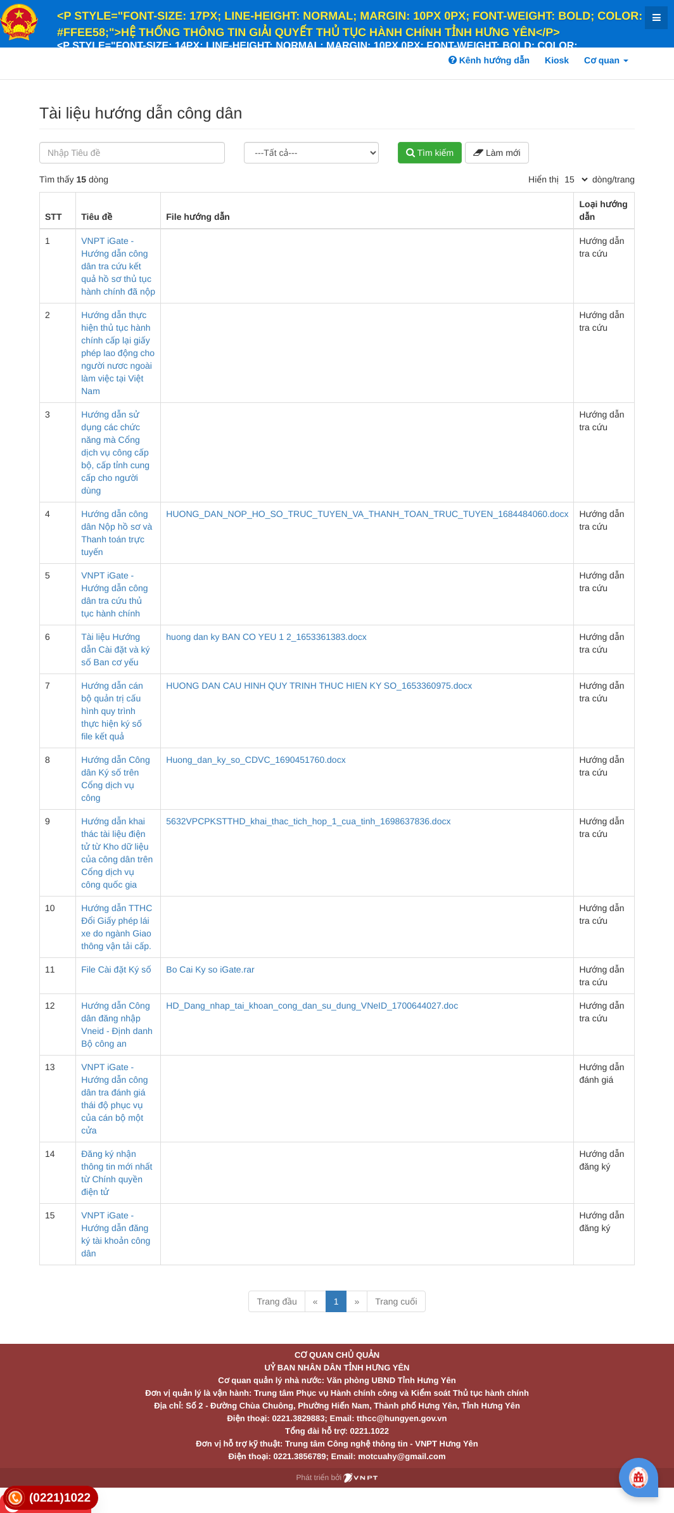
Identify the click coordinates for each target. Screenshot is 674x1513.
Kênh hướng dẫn (489, 60)
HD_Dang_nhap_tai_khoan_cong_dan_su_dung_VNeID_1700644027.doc (312, 1005)
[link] (50, 1498)
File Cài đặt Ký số (116, 969)
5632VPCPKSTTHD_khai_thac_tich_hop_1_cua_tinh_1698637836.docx (308, 821)
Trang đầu (276, 1301)
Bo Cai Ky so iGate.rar (210, 969)
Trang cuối (396, 1301)
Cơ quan (606, 60)
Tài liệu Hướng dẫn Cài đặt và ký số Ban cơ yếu (115, 649)
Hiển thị (543, 179)
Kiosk (557, 60)
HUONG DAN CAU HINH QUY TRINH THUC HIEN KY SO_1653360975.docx (319, 685)
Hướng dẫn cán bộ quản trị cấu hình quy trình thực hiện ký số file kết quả (112, 710)
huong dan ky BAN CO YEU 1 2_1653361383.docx (266, 637)
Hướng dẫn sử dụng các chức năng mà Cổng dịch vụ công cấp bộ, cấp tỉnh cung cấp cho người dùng (115, 452)
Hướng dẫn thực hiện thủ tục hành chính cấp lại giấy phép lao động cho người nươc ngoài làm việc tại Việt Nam (118, 353)
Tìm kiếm (430, 153)
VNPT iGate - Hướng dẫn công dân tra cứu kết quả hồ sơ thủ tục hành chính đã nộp (118, 266)
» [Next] (356, 1301)
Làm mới (496, 153)
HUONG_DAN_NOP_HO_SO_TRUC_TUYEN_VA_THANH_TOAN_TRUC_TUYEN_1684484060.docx (367, 514)
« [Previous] (315, 1301)
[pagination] (576, 179)
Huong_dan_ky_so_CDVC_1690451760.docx (255, 760)
